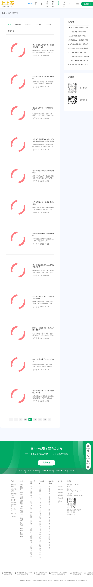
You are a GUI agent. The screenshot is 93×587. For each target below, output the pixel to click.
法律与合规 (49, 490)
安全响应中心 (21, 534)
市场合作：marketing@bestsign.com (75, 494)
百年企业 (40, 505)
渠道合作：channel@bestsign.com (74, 490)
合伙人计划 (60, 502)
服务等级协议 (49, 500)
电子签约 (13, 500)
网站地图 (60, 498)
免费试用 (46, 463)
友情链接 (56, 580)
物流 (31, 541)
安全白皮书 (49, 546)
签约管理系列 (13, 485)
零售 (31, 487)
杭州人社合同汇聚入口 (21, 500)
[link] (13, 13)
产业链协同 (13, 510)
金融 (31, 529)
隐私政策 (49, 537)
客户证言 (40, 497)
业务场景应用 (40, 514)
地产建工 (31, 523)
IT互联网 (31, 535)
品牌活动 (40, 539)
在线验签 (21, 507)
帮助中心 (40, 555)
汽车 (31, 509)
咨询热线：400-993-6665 (73, 485)
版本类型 (13, 513)
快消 (31, 492)
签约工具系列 (13, 490)
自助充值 (13, 516)
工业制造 (31, 502)
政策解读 (40, 547)
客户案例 (40, 489)
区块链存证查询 (21, 487)
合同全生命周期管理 (13, 504)
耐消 (31, 496)
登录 (77, 4)
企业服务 (31, 547)
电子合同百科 (13, 13)
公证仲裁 (21, 493)
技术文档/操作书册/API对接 (22, 522)
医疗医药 (31, 515)
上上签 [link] (2, 13)
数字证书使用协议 (49, 526)
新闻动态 (60, 489)
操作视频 (40, 531)
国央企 (31, 554)
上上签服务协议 (49, 512)
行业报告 (40, 524)
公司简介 (60, 487)
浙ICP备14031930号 (81, 580)
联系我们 (60, 495)
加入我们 (60, 492)
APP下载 (21, 529)
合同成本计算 (21, 512)
